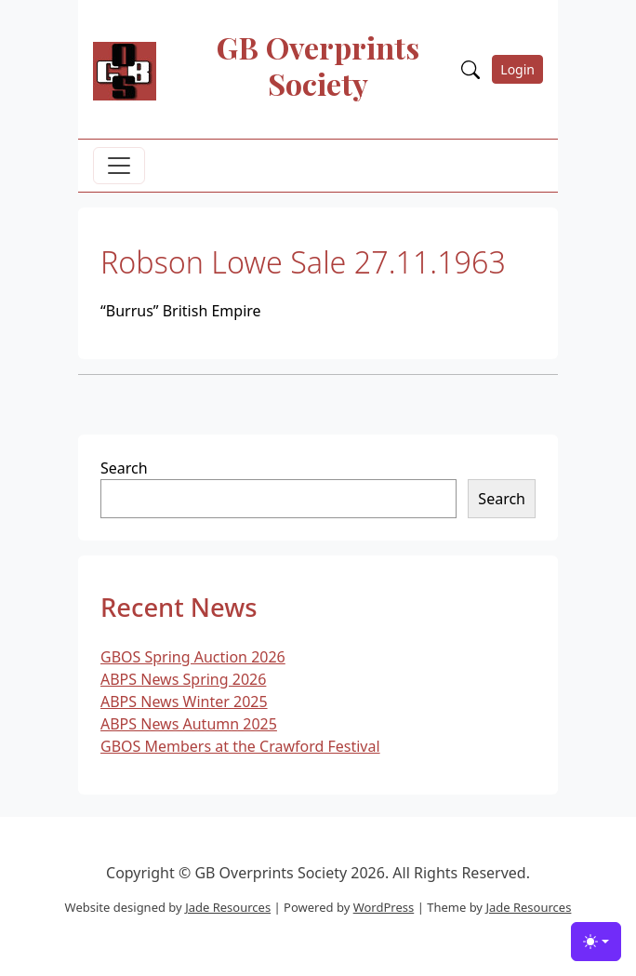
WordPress (384, 907)
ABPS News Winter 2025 (184, 701)
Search (124, 468)
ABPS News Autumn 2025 (188, 724)
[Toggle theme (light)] (596, 941)
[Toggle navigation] (119, 165)
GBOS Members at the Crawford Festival (240, 746)
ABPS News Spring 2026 (183, 679)
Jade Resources (228, 907)
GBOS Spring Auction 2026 (192, 657)
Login (517, 69)
